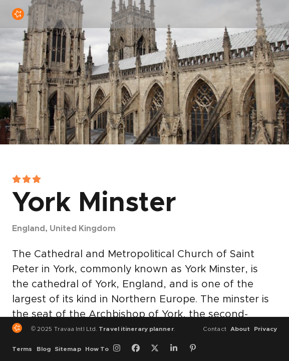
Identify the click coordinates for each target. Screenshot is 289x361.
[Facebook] (139, 349)
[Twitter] (158, 349)
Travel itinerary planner (136, 329)
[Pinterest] (196, 349)
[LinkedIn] (177, 349)
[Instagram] (120, 349)
